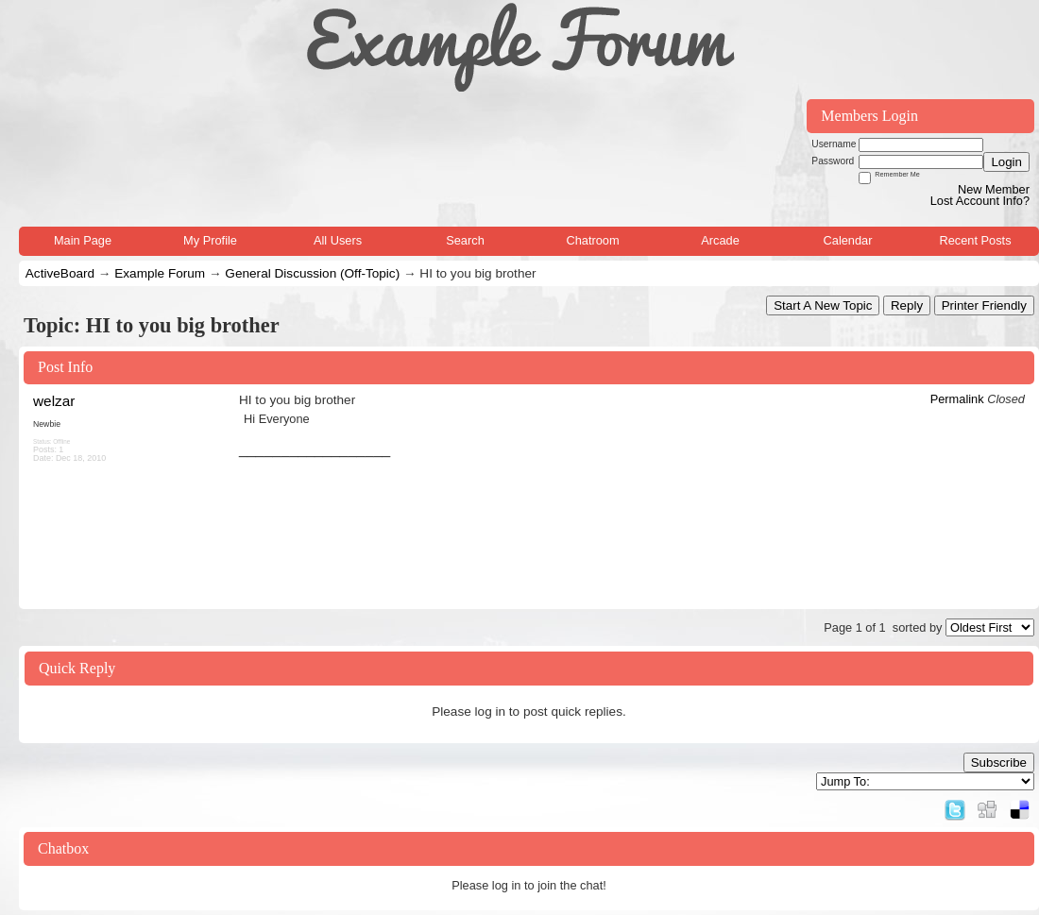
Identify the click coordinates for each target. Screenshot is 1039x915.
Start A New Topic (823, 305)
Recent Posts (975, 240)
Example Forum (159, 273)
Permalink (957, 399)
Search (465, 240)
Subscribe (999, 762)
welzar (54, 401)
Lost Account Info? (980, 201)
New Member (994, 189)
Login (1006, 162)
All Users (338, 240)
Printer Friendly (984, 305)
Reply (907, 305)
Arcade (720, 240)
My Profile (210, 240)
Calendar (848, 240)
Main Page (82, 240)
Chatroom (592, 240)
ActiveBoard (60, 273)
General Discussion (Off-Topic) (312, 273)
